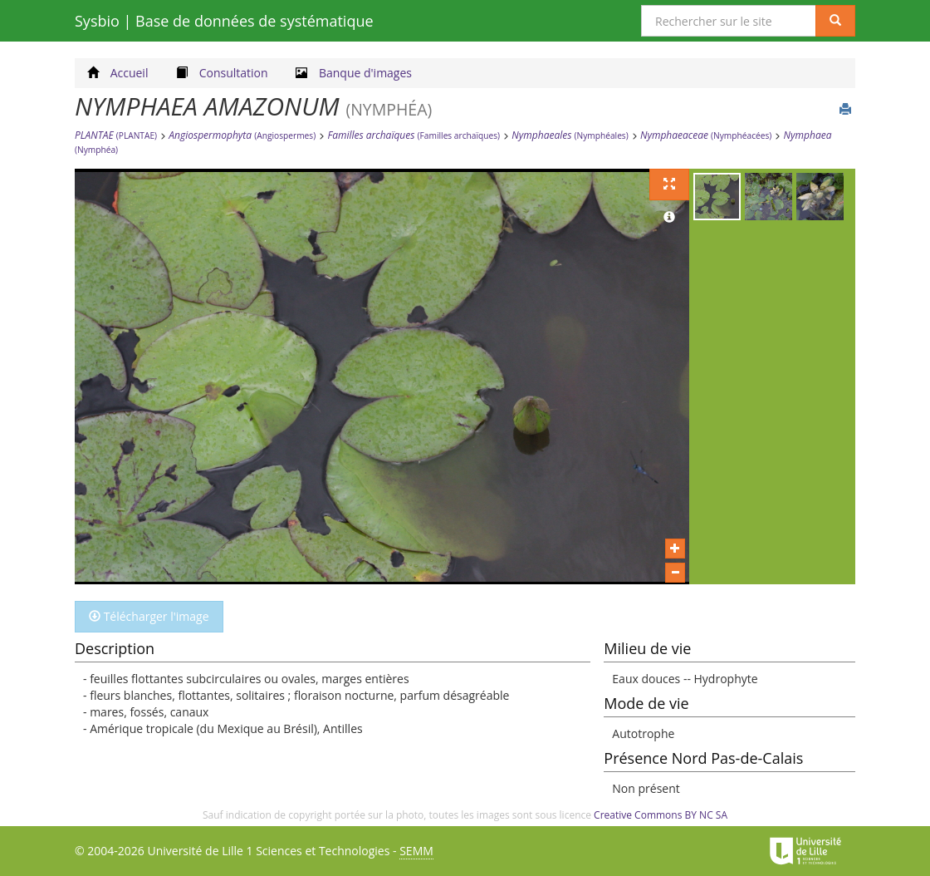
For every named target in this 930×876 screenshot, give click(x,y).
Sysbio (224, 21)
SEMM (416, 851)
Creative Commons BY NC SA (660, 815)
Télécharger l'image (149, 616)
